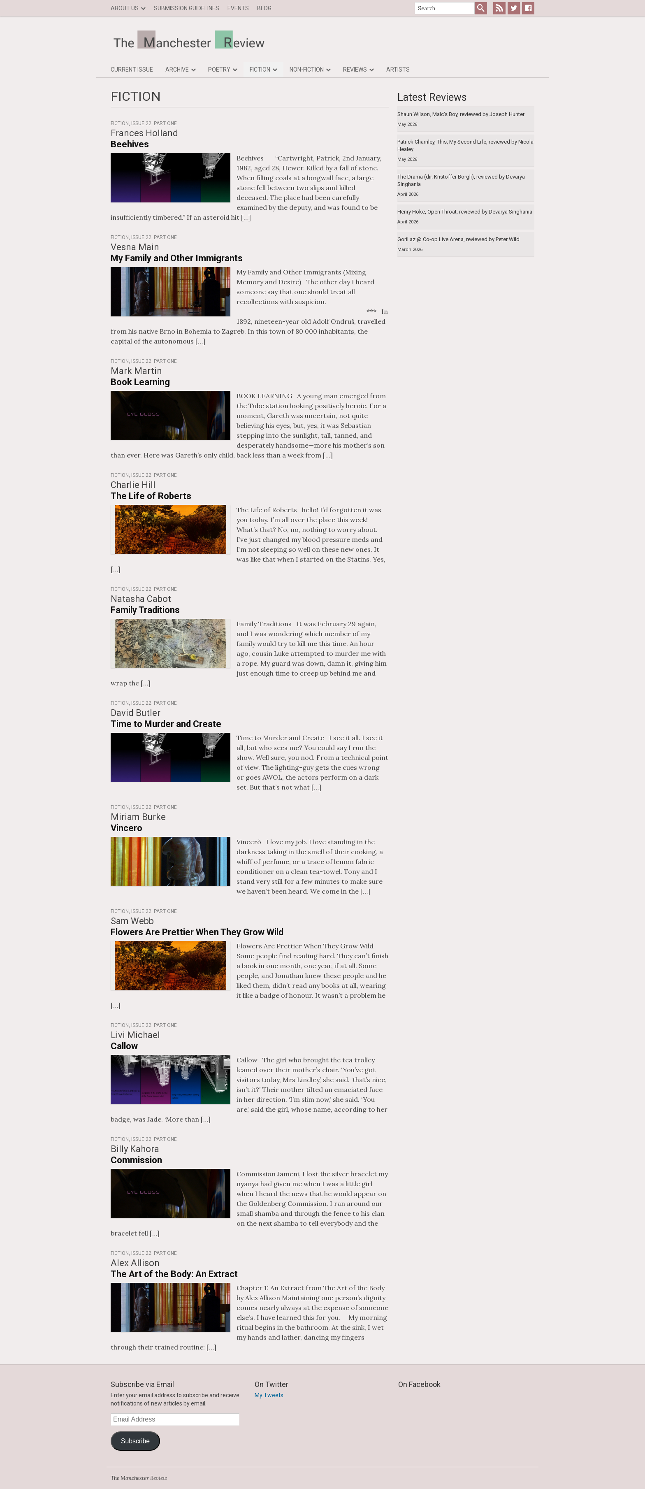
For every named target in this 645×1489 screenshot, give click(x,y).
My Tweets (269, 1395)
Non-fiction (307, 69)
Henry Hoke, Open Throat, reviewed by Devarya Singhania (464, 212)
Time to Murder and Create (166, 724)
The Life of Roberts (151, 496)
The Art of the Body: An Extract (174, 1274)
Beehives (130, 144)
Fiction (260, 69)
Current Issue (132, 69)
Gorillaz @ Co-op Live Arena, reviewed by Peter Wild (458, 239)
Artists (398, 69)
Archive (177, 69)
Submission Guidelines (186, 8)
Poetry (219, 69)
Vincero (126, 828)
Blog (264, 8)
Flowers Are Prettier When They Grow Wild (197, 932)
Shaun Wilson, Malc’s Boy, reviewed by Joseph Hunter (460, 114)
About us (125, 8)
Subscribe (135, 1441)
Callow (124, 1046)
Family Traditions (145, 610)
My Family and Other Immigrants (177, 258)
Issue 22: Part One (154, 123)
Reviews (355, 69)
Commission (136, 1160)
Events (238, 8)
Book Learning (140, 382)
